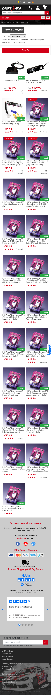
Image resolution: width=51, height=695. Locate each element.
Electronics (15, 22)
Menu (6, 18)
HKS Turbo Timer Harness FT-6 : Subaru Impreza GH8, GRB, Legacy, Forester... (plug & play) (37, 205)
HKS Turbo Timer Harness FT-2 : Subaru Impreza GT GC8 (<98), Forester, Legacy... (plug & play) (37, 470)
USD (43, 18)
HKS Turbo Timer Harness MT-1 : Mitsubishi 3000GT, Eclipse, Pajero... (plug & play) (37, 317)
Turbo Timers (25, 22)
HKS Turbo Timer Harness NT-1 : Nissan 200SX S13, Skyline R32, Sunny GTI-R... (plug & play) (37, 125)
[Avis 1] (19, 625)
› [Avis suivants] (47, 609)
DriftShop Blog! (8, 685)
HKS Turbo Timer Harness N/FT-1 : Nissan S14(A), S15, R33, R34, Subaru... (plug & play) (12, 164)
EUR (47, 18)
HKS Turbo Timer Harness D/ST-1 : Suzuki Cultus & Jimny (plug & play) (13, 508)
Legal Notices (7, 659)
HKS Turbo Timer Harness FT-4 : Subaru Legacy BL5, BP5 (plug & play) (13, 469)
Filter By (25, 50)
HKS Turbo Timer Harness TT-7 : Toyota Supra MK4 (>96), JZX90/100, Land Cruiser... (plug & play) (13, 281)
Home (3, 22)
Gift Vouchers (7, 651)
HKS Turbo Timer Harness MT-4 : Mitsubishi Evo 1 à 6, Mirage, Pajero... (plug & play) (13, 354)
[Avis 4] (29, 625)
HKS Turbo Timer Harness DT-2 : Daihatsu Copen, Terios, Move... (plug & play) (37, 430)
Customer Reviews (9, 669)
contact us (21, 538)
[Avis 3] (26, 625)
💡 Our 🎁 (25, 2)
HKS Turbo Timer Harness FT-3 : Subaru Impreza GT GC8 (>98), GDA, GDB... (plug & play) (37, 164)
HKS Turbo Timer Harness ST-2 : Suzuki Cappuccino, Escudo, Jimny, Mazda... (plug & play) (37, 393)
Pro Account (7, 666)
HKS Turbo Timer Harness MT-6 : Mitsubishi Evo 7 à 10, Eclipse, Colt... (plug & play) (37, 354)
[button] (44, 8)
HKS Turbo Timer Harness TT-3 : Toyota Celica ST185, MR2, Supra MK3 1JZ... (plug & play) (37, 280)
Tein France (6, 679)
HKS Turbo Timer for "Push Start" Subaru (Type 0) (35, 81)
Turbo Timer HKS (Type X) (11, 80)
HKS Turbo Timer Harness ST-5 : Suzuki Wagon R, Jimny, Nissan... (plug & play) (13, 393)
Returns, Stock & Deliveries (12, 664)
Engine (8, 22)
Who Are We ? (7, 656)
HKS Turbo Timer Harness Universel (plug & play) (11, 123)
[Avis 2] (22, 625)
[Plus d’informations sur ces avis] (42, 590)
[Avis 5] (32, 625)
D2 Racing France (9, 677)
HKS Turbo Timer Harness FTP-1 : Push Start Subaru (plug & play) (13, 204)
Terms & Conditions (10, 674)
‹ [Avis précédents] (2, 609)
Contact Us (6, 654)
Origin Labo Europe (9, 682)
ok (45, 642)
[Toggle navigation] (6, 18)
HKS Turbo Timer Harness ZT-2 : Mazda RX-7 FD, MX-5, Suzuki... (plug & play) (13, 317)
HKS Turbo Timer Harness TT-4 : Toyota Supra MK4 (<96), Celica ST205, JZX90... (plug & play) (37, 242)
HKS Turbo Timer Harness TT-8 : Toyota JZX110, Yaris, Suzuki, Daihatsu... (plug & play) (13, 430)
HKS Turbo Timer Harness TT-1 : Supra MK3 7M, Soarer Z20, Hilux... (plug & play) (13, 241)
